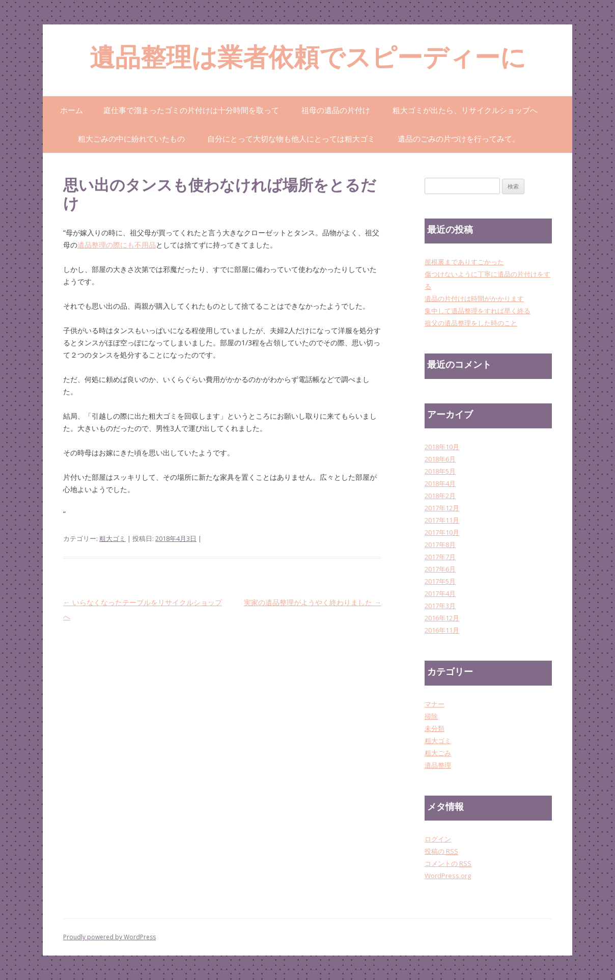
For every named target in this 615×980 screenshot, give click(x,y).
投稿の (441, 851)
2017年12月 (442, 507)
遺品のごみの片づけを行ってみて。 (459, 138)
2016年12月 (442, 617)
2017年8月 (440, 544)
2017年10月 (442, 532)
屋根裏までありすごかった (464, 261)
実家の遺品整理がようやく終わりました (312, 602)
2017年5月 (440, 581)
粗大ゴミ (112, 538)
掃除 (431, 716)
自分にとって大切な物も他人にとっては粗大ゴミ (291, 138)
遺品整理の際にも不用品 (116, 245)
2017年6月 (440, 569)
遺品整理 (438, 765)
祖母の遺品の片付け (335, 110)
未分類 (434, 728)
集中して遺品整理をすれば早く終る (477, 310)
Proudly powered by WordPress (109, 937)
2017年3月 (440, 605)
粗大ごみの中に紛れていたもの (131, 138)
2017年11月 (442, 520)
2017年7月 (440, 556)
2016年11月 (442, 630)
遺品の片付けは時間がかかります (474, 298)
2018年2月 (440, 495)
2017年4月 (440, 593)
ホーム (71, 110)
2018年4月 (440, 483)
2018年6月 (440, 459)
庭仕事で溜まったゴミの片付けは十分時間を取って (191, 110)
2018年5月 (440, 471)
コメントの (448, 863)
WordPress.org (448, 875)
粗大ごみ (438, 752)
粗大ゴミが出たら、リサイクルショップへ (465, 110)
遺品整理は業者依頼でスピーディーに (308, 59)
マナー (434, 704)
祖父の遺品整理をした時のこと (471, 323)
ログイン (438, 838)
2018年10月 (442, 446)
